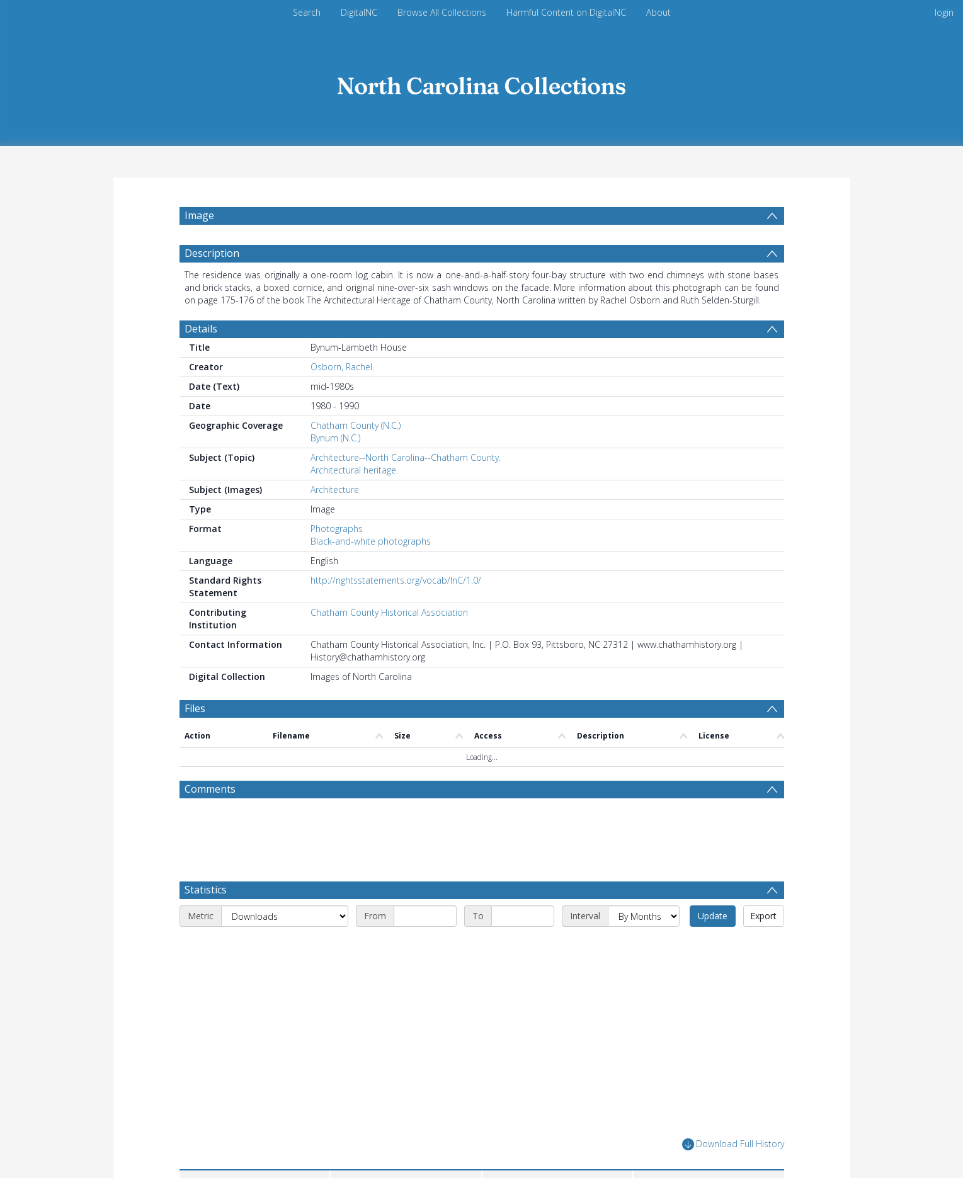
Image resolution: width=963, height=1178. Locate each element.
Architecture (335, 520)
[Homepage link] (482, 83)
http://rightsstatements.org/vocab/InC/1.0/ (396, 610)
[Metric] (284, 946)
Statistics (206, 920)
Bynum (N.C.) (335, 468)
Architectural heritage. (354, 500)
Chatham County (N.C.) (356, 456)
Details (201, 359)
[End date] (522, 946)
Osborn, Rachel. (342, 397)
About (658, 12)
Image (199, 215)
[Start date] (425, 946)
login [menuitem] (944, 12)
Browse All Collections (441, 12)
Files (195, 738)
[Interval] (644, 946)
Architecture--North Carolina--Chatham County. (406, 488)
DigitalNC (359, 12)
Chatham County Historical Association (389, 642)
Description (212, 283)
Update (712, 946)
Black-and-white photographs (371, 571)
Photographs (337, 559)
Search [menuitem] (307, 12)
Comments (210, 819)
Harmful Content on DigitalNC (566, 12)
